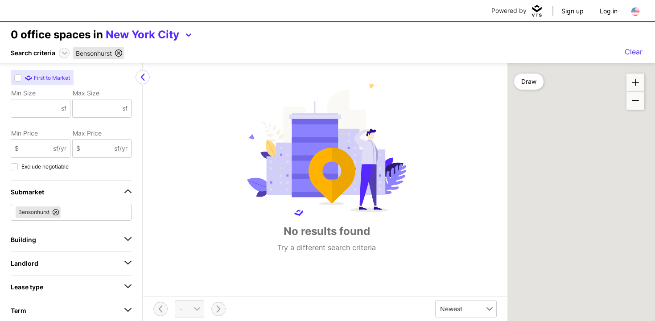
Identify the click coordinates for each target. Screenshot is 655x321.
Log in (609, 11)
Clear (634, 51)
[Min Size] (36, 108)
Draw (528, 81)
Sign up (572, 11)
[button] (635, 82)
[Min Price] (36, 148)
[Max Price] (97, 148)
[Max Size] (98, 108)
